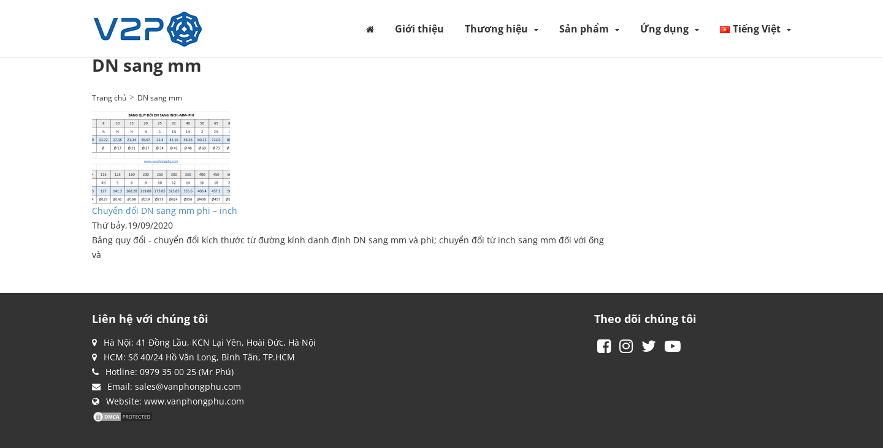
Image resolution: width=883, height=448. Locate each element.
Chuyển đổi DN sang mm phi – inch (164, 210)
